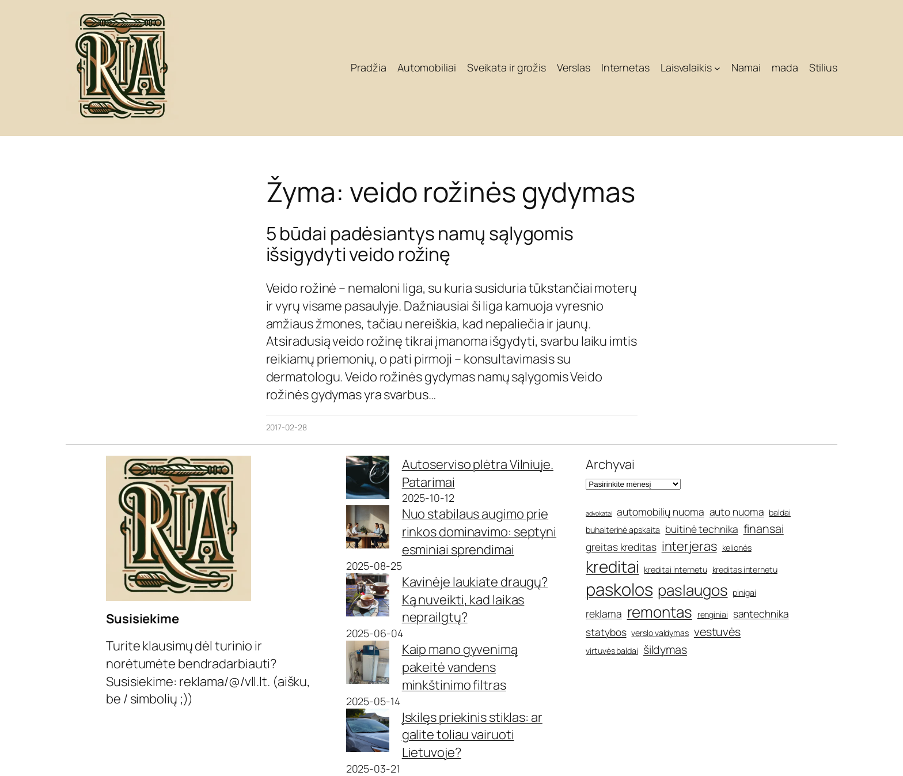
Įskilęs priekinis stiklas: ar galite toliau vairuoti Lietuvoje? (472, 735)
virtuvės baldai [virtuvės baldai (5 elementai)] (612, 650)
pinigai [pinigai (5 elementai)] (744, 592)
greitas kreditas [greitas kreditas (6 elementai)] (621, 547)
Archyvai (610, 464)
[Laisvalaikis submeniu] (717, 68)
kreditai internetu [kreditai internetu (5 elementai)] (675, 569)
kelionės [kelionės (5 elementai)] (737, 547)
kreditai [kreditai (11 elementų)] (612, 566)
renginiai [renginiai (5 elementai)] (712, 614)
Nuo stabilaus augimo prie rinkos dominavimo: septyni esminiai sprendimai (479, 531)
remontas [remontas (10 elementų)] (659, 611)
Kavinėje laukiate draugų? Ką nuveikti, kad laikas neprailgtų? (475, 599)
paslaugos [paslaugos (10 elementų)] (692, 590)
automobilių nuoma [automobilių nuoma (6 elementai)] (660, 511)
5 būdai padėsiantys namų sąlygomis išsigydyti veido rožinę (420, 243)
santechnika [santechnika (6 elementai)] (761, 613)
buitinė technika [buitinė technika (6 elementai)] (701, 529)
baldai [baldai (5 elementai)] (779, 512)
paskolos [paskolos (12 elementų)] (619, 589)
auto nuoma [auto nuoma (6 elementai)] (736, 511)
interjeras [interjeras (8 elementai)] (689, 546)
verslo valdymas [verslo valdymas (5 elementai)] (660, 632)
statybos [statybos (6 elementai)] (606, 632)
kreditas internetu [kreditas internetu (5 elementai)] (744, 569)
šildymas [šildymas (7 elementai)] (665, 649)
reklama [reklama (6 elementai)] (603, 613)
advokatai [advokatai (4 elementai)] (599, 513)
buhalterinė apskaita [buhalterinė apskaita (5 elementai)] (623, 529)
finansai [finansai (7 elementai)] (763, 528)
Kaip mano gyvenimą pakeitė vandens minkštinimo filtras (460, 667)
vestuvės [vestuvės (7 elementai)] (717, 631)
